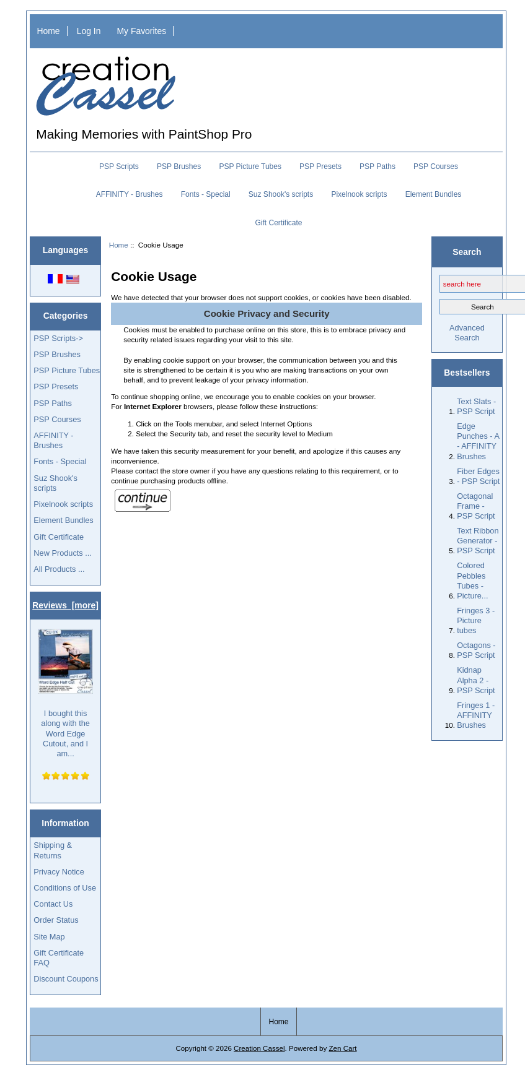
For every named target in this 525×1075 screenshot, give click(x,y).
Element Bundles (433, 194)
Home (48, 31)
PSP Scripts (119, 166)
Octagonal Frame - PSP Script (476, 505)
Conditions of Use (64, 887)
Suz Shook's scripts (281, 194)
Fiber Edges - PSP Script (478, 476)
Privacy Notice (58, 871)
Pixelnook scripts (359, 194)
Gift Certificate (278, 222)
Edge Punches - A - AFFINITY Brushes (478, 441)
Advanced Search (467, 332)
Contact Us (53, 904)
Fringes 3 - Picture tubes (476, 620)
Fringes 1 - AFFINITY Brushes (476, 715)
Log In (89, 31)
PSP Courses (435, 166)
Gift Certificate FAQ (58, 957)
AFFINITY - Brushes (129, 194)
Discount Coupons (65, 978)
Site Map (48, 936)
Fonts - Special (206, 194)
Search (466, 251)
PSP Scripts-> (57, 338)
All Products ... (58, 569)
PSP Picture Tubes (250, 166)
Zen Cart (342, 1048)
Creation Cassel (259, 1048)
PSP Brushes (179, 166)
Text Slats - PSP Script (476, 406)
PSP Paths (377, 166)
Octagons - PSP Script (476, 650)
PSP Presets (320, 166)
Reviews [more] (65, 605)
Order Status (55, 920)
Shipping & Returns (52, 850)
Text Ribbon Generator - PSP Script (477, 540)
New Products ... (62, 553)
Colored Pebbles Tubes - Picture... (472, 580)
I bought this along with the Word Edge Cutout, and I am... (65, 693)
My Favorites (142, 31)
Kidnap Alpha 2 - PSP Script (476, 679)
